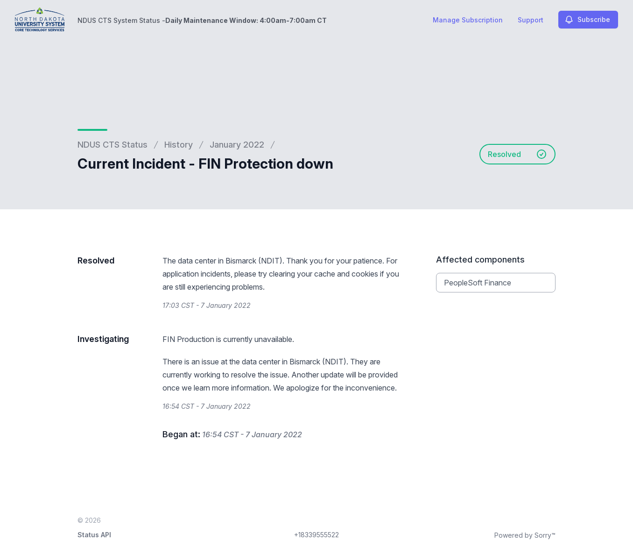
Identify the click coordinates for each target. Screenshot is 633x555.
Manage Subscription (468, 20)
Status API (94, 535)
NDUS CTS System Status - (202, 20)
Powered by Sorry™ (525, 535)
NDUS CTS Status (112, 144)
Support (530, 20)
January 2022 (237, 144)
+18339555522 (316, 535)
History (178, 144)
